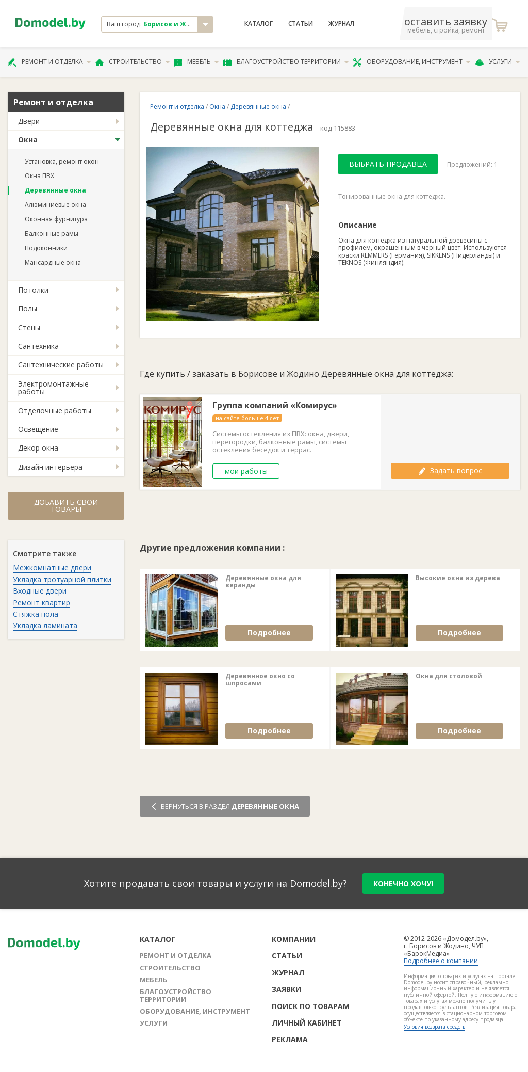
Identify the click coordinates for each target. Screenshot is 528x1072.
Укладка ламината (45, 625)
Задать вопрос (450, 470)
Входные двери (40, 591)
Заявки (286, 989)
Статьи (300, 24)
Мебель (196, 62)
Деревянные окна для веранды (263, 581)
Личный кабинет (307, 1023)
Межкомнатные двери (52, 567)
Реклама (290, 1039)
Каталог (258, 24)
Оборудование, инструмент (412, 62)
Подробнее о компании (441, 960)
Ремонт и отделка (49, 62)
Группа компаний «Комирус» (274, 405)
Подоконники (46, 248)
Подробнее (269, 632)
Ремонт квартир (41, 602)
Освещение (38, 429)
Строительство (132, 62)
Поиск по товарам (311, 1006)
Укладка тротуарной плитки (62, 579)
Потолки (33, 290)
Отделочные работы (54, 410)
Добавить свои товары (66, 505)
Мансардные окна (53, 262)
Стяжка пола (35, 614)
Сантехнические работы (61, 365)
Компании (294, 939)
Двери (29, 121)
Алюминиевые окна (55, 204)
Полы (27, 308)
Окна (28, 140)
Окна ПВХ (39, 175)
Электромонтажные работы (53, 387)
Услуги (497, 62)
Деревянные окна (55, 190)
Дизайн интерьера (50, 467)
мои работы (246, 471)
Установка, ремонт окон (62, 161)
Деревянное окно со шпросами (260, 680)
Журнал (341, 24)
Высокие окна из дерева (458, 578)
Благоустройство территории (286, 62)
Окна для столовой (449, 676)
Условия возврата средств (434, 1026)
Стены (29, 327)
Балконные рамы (51, 233)
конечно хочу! (403, 883)
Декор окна (38, 448)
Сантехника (38, 346)
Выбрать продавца (388, 164)
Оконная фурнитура (56, 219)
